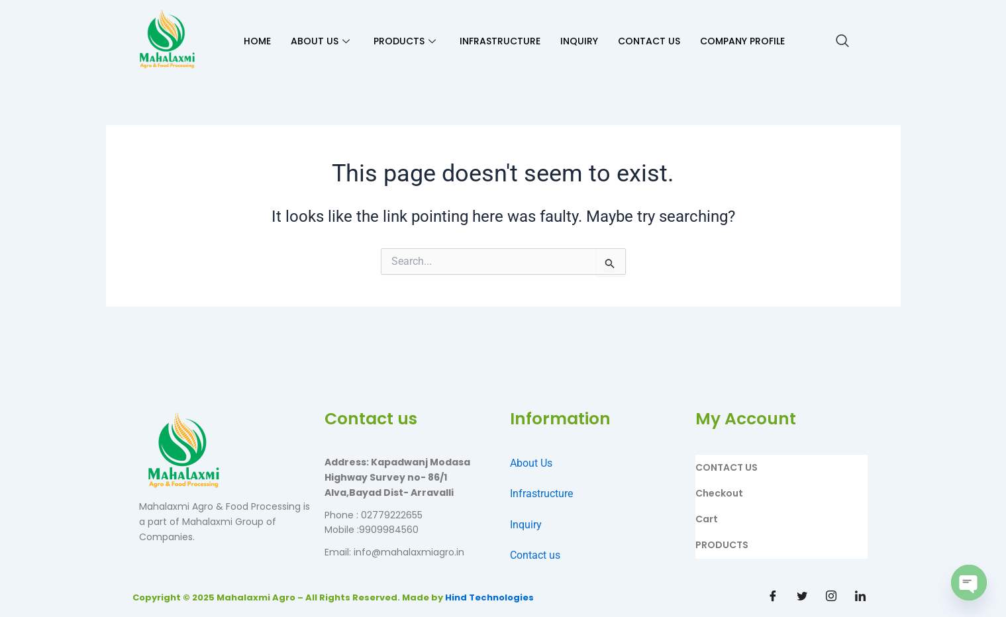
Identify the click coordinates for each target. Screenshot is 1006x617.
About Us (531, 463)
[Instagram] (831, 597)
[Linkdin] (860, 597)
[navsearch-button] (842, 41)
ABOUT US (320, 41)
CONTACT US (649, 41)
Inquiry (526, 524)
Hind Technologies (489, 597)
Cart (706, 519)
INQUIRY (579, 41)
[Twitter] (802, 597)
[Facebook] (773, 597)
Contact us (535, 555)
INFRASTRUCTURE (500, 41)
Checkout (719, 493)
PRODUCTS (405, 41)
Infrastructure (541, 493)
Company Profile (742, 41)
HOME (257, 41)
